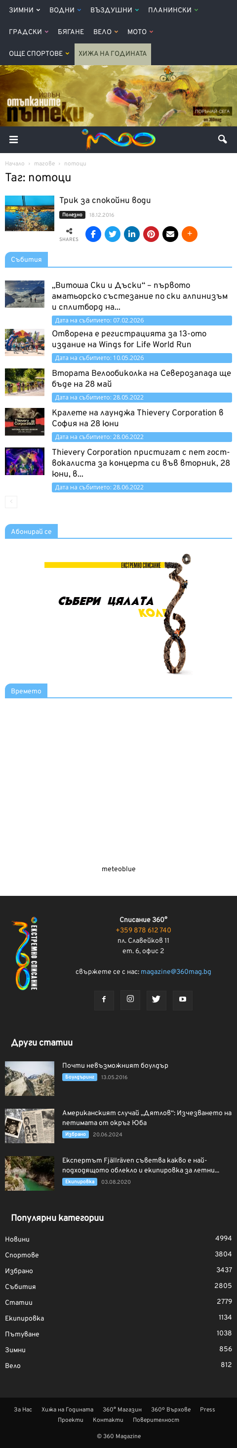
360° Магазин (122, 1410)
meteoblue (119, 869)
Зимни (24, 10)
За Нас (23, 1410)
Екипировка (79, 1182)
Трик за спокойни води (105, 201)
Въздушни (114, 10)
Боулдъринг (79, 1077)
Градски (28, 32)
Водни (65, 10)
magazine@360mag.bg (176, 972)
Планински (173, 10)
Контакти (108, 1420)
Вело (105, 32)
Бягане (71, 32)
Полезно (72, 215)
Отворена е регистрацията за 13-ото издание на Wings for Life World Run (129, 340)
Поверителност (156, 1420)
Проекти (70, 1420)
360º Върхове (171, 1410)
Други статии (42, 1043)
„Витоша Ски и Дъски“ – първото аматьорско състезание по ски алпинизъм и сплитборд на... (140, 297)
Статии (19, 1303)
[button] (223, 139)
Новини (17, 1240)
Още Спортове (39, 54)
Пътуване (22, 1334)
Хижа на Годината (113, 54)
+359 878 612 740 (143, 930)
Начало (15, 164)
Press (207, 1410)
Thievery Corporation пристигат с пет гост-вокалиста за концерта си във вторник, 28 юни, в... (141, 463)
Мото (140, 32)
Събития (26, 260)
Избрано (75, 1134)
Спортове (22, 1255)
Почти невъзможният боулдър (115, 1066)
